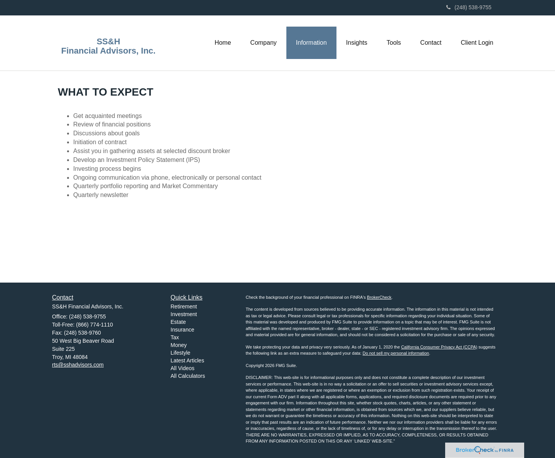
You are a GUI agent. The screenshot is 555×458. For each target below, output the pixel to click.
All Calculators (188, 376)
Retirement (184, 306)
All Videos (183, 368)
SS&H (108, 41)
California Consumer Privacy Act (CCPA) (439, 347)
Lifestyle (180, 353)
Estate (178, 322)
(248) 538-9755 (468, 7)
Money (179, 345)
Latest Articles (187, 360)
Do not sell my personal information (396, 353)
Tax (175, 337)
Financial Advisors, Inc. (108, 51)
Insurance (182, 330)
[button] (263, 43)
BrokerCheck (379, 297)
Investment (184, 314)
